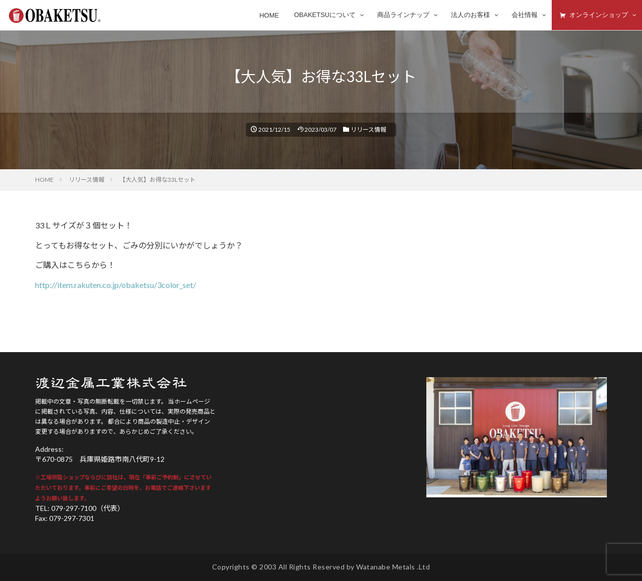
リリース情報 (368, 129)
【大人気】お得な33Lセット (157, 179)
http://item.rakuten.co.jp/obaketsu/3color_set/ (115, 284)
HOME (44, 179)
